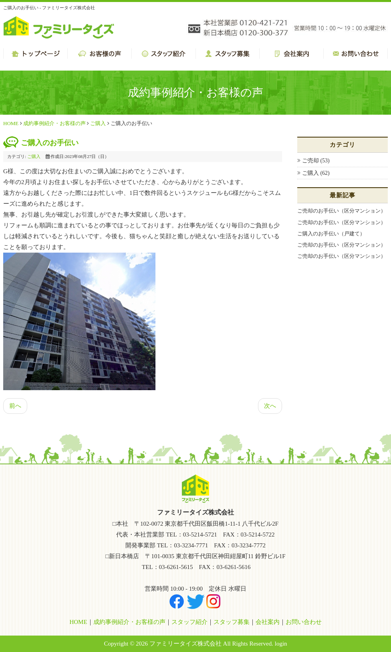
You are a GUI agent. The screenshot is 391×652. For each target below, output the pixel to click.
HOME (10, 123)
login (281, 643)
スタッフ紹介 (189, 622)
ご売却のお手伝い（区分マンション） (341, 211)
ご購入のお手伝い (50, 143)
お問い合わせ (304, 622)
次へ (270, 406)
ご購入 (98, 123)
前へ (15, 406)
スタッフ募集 (232, 622)
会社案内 (268, 622)
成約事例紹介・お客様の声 (54, 123)
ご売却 (311, 161)
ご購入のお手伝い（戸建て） (331, 234)
